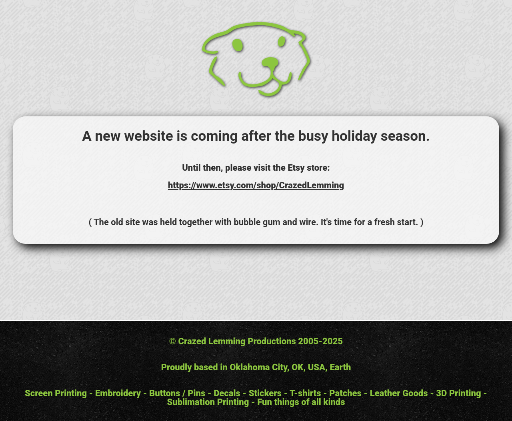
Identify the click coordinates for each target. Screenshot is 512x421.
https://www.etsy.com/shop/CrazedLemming (256, 185)
